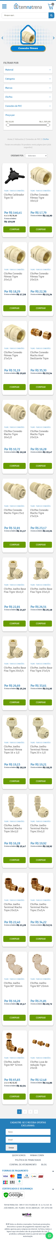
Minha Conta (37, 1155)
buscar (51, 15)
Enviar (11, 1147)
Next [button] (53, 38)
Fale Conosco (50, 1235)
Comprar (14, 229)
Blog (44, 1164)
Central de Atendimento (23, 1164)
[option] (28, 38)
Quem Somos (19, 1155)
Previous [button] (2, 38)
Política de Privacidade (28, 1160)
